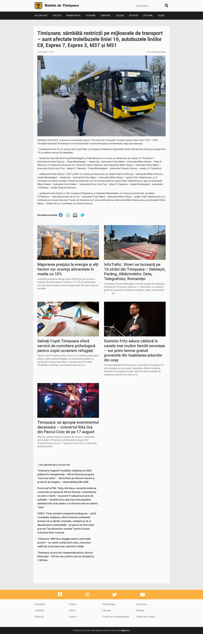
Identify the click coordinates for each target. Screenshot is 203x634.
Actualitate (41, 15)
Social (161, 15)
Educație (133, 15)
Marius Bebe (160, 52)
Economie (91, 15)
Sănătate (106, 15)
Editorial (148, 15)
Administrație (73, 15)
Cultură (120, 15)
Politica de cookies (145, 616)
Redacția (39, 616)
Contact (73, 616)
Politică (57, 15)
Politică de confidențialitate (115, 616)
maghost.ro (125, 630)
